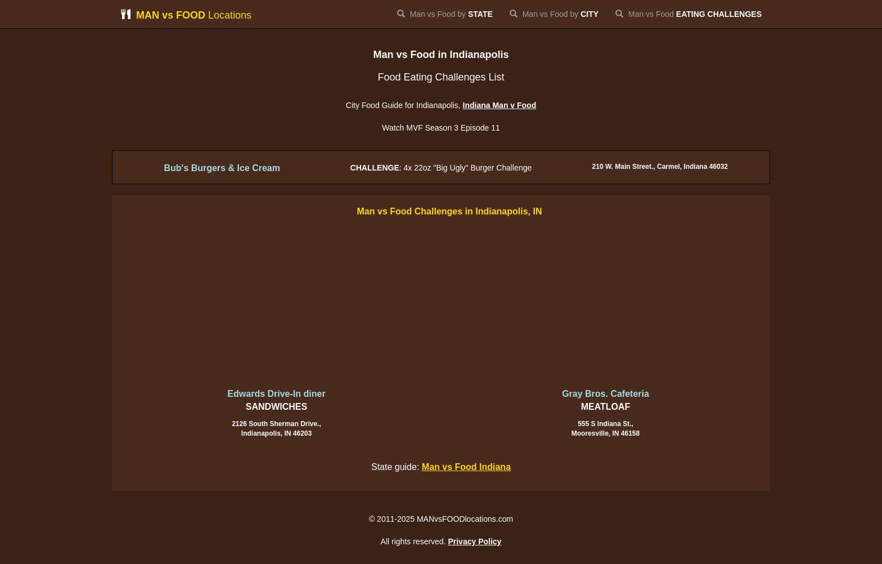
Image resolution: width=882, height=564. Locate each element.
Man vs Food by (445, 14)
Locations (185, 15)
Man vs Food (688, 14)
